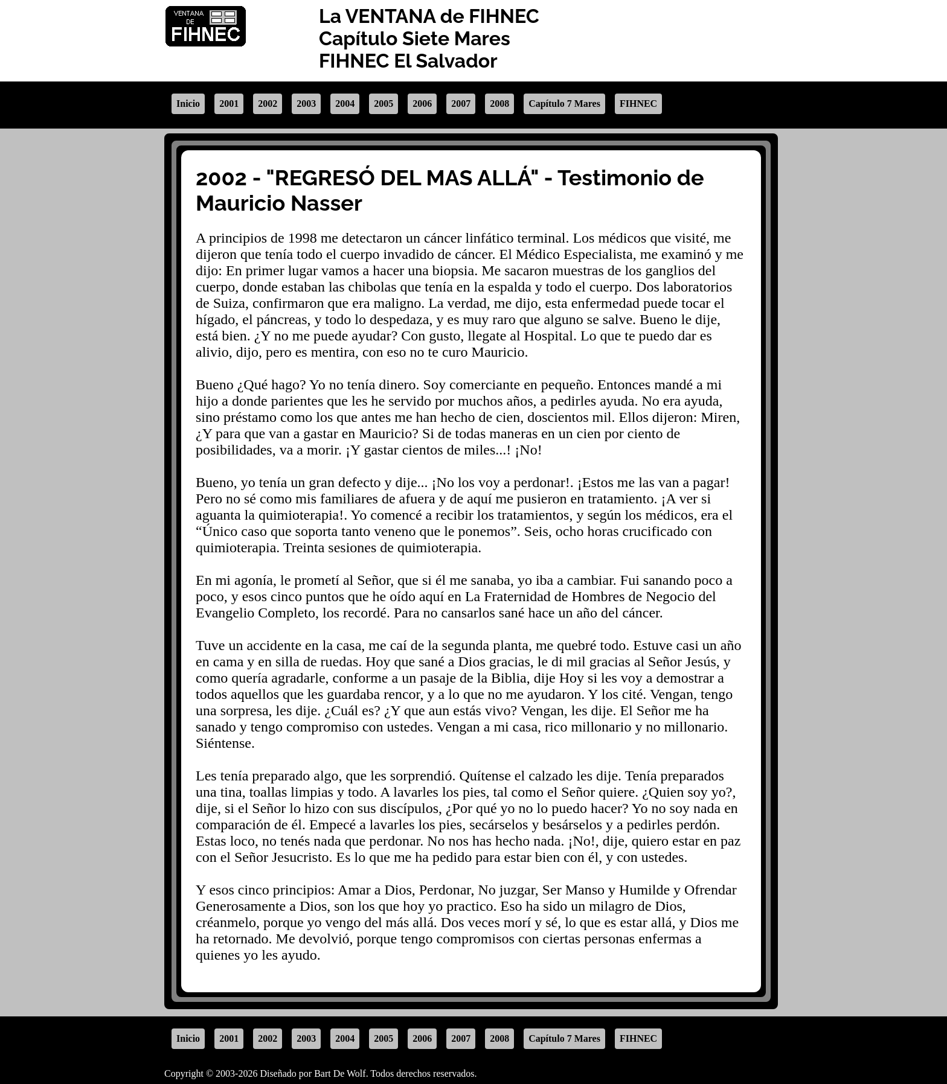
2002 (267, 103)
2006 (422, 103)
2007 (460, 103)
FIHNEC (638, 103)
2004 (345, 103)
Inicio (188, 103)
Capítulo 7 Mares (564, 103)
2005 (383, 103)
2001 (229, 103)
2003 (306, 103)
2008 (499, 103)
